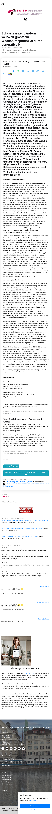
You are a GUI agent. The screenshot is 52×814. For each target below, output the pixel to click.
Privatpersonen (6, 765)
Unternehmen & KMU (8, 759)
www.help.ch (30, 673)
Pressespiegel (6, 777)
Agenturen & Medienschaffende (12, 761)
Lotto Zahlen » (45, 587)
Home (3, 48)
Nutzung (5, 810)
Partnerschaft (6, 780)
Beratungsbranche (15, 48)
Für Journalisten (6, 784)
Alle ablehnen (35, 810)
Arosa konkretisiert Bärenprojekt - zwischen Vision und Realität (22, 528)
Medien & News (6, 775)
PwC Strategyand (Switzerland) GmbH (19, 482)
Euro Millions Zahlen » (43, 603)
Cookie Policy (14, 810)
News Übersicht (11, 466)
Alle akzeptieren (35, 806)
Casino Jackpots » (44, 619)
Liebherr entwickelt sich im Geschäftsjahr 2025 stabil (19, 536)
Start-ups (4, 763)
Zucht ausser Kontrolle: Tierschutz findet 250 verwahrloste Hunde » (24, 550)
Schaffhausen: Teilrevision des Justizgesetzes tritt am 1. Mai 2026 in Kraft (26, 520)
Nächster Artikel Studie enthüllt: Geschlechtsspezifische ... (26, 473)
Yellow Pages (5, 782)
